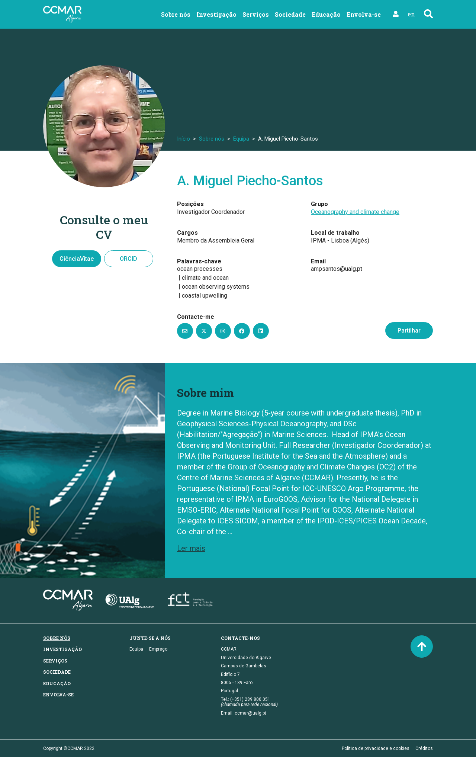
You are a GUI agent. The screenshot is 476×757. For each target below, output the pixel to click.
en (411, 14)
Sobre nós (175, 14)
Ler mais (191, 548)
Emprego (158, 649)
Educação (326, 14)
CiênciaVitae (77, 258)
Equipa (241, 138)
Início (183, 138)
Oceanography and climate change (355, 211)
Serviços (255, 14)
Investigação (216, 14)
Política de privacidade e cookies (375, 748)
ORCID (128, 258)
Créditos (424, 748)
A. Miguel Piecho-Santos (250, 181)
